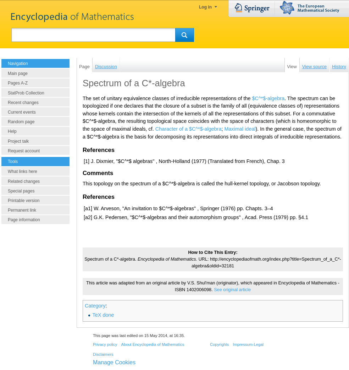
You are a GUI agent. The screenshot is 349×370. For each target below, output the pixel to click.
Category (95, 306)
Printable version (23, 200)
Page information (24, 219)
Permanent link (22, 210)
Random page (21, 121)
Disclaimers (103, 354)
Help (12, 131)
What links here (22, 171)
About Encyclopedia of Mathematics (152, 344)
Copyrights (219, 344)
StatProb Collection (26, 93)
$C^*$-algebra (268, 98)
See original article (232, 289)
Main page (18, 73)
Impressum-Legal (248, 344)
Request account (24, 150)
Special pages (21, 191)
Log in (205, 7)
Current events (22, 112)
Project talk (18, 141)
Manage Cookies (114, 362)
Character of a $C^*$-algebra (188, 129)
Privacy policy (105, 344)
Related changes (24, 181)
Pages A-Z (18, 83)
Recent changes (23, 102)
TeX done (103, 315)
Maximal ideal (240, 129)
